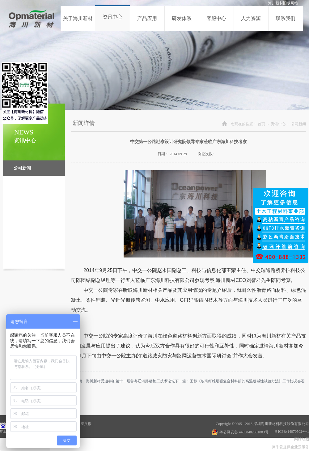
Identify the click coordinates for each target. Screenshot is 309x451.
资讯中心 (278, 124)
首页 (261, 124)
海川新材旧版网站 (283, 3)
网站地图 (300, 439)
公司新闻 (298, 124)
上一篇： (123, 381)
